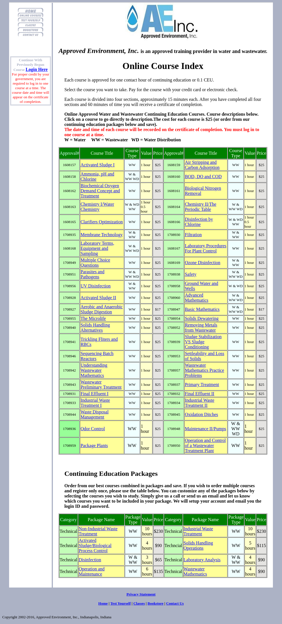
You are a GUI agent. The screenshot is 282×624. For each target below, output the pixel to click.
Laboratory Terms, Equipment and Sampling (97, 248)
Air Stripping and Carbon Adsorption (202, 165)
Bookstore (155, 603)
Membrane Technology (101, 234)
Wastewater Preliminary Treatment (100, 385)
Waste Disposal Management (94, 414)
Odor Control (92, 428)
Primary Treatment (202, 384)
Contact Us (175, 603)
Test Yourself (120, 603)
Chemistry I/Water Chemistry (97, 207)
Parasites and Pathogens (92, 274)
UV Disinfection (95, 286)
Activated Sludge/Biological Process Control (95, 545)
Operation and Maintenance (92, 571)
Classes (139, 603)
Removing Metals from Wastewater (201, 328)
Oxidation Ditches (201, 414)
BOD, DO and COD (203, 176)
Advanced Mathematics (196, 298)
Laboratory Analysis (202, 559)
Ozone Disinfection (202, 262)
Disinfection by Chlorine (199, 222)
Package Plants (94, 445)
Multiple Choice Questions (95, 263)
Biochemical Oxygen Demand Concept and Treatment (100, 190)
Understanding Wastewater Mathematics (93, 370)
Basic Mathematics (202, 309)
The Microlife (93, 318)
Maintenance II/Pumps (205, 428)
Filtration (193, 234)
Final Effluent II (199, 393)
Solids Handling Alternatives (95, 328)
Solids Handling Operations (198, 545)
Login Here (36, 69)
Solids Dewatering (202, 318)
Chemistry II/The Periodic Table (200, 207)
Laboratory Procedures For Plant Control (205, 248)
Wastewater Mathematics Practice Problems (204, 370)
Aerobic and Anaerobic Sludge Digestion (101, 309)
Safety (190, 274)
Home (103, 603)
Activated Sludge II (98, 297)
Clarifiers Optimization (101, 221)
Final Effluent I (94, 393)
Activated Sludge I (97, 164)
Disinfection (90, 559)
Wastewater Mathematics (195, 571)
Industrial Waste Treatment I (95, 403)
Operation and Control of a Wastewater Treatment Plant (205, 445)
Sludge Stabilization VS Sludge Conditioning (203, 341)
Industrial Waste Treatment (198, 531)
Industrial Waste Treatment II (199, 403)
